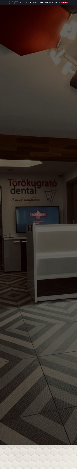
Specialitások (34, 2)
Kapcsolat (59, 2)
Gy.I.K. (56, 2)
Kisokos (52, 2)
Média (46, 2)
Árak (43, 2)
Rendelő (40, 2)
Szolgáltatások (27, 2)
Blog (49, 2)
